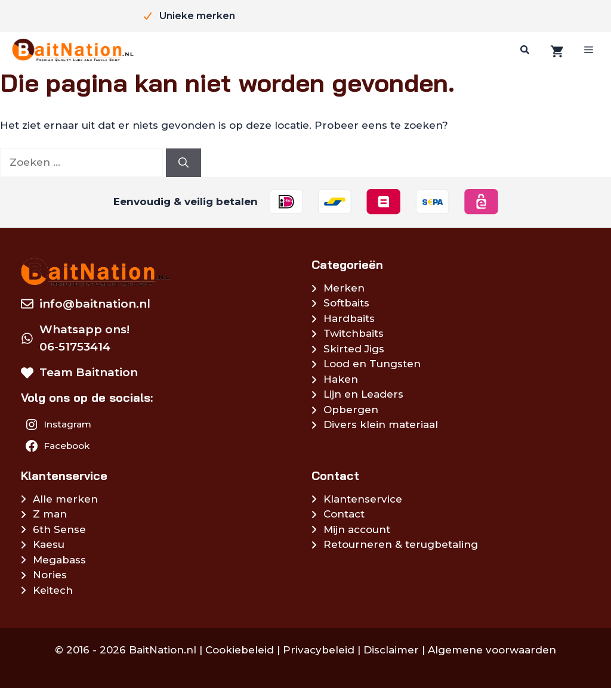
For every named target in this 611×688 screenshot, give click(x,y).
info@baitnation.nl (94, 304)
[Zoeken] (523, 50)
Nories (50, 575)
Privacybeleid (318, 650)
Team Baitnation (88, 372)
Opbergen (350, 410)
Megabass (59, 560)
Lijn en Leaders (363, 394)
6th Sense (59, 529)
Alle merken (65, 499)
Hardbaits (349, 318)
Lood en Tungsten (372, 364)
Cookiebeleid (239, 650)
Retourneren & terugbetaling (400, 544)
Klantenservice (362, 499)
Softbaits (346, 303)
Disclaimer (391, 650)
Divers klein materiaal (380, 424)
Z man (50, 514)
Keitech (53, 590)
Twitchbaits (353, 333)
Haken (340, 379)
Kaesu (48, 544)
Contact (344, 514)
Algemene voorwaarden (492, 650)
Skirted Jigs (353, 349)
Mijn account (356, 529)
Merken (344, 288)
